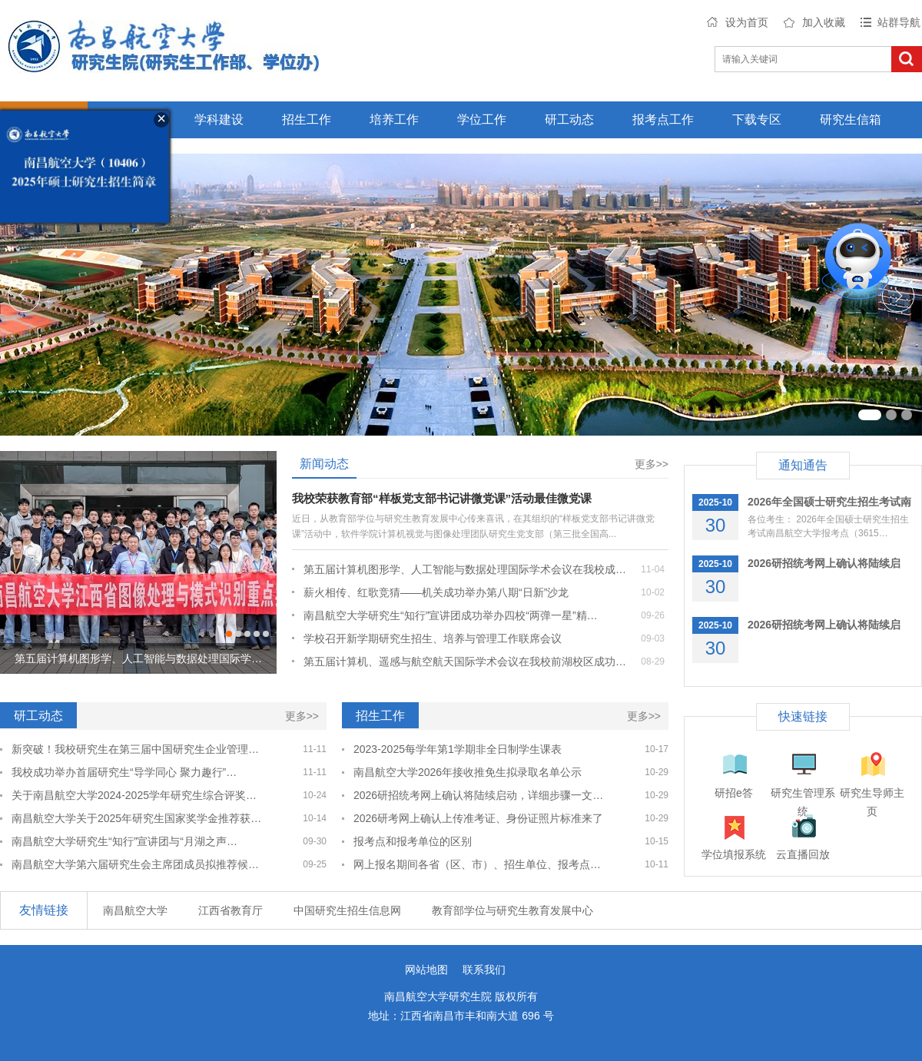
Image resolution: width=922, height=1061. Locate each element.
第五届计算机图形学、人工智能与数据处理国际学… (138, 658)
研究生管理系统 (803, 794)
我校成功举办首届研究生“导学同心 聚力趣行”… (124, 772)
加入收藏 (823, 22)
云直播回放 (803, 854)
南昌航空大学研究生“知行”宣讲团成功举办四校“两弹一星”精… (450, 615)
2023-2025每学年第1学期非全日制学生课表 (457, 749)
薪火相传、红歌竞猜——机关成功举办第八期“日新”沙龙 (436, 592)
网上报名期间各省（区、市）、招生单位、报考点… (477, 864)
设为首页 (746, 22)
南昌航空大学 (135, 910)
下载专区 (756, 119)
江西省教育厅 (230, 910)
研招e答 (734, 793)
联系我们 (484, 969)
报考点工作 (663, 119)
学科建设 (219, 119)
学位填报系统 (733, 854)
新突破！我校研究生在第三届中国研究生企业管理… (135, 749)
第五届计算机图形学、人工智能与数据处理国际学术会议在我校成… (464, 569)
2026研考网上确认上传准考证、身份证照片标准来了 (478, 818)
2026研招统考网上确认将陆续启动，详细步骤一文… (478, 795)
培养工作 (394, 119)
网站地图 (426, 969)
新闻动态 (324, 463)
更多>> (651, 464)
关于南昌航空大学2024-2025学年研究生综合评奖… (134, 795)
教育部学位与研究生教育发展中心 (512, 910)
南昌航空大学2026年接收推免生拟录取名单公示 (467, 772)
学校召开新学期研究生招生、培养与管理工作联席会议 (432, 638)
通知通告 (802, 465)
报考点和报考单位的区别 (412, 841)
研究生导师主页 (872, 794)
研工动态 (569, 119)
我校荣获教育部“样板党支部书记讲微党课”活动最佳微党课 (442, 498)
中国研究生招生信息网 (347, 910)
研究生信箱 (850, 119)
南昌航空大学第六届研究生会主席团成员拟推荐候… (135, 864)
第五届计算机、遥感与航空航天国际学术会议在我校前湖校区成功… (464, 661)
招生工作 (306, 119)
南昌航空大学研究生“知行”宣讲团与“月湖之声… (124, 841)
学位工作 (481, 119)
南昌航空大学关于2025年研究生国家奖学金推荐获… (136, 818)
